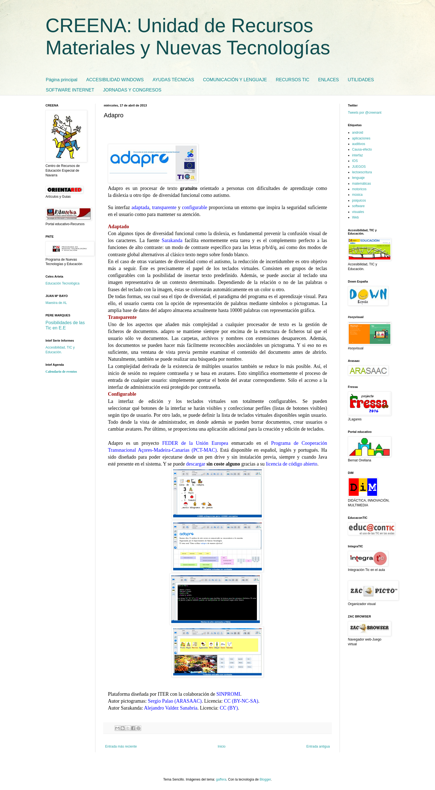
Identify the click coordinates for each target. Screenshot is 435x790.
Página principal (61, 79)
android (357, 132)
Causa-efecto (362, 149)
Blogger (265, 779)
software (358, 206)
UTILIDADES (361, 79)
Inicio (222, 746)
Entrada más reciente (121, 746)
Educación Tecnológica (62, 283)
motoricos (359, 189)
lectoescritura (362, 172)
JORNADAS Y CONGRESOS (132, 90)
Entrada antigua (318, 746)
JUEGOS (359, 167)
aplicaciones (361, 138)
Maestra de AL (56, 303)
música (357, 195)
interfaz (357, 155)
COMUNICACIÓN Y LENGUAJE (235, 79)
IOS (355, 161)
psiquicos (359, 200)
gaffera (221, 779)
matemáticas (361, 184)
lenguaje (358, 178)
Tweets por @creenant (364, 113)
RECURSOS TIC (292, 79)
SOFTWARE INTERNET (70, 90)
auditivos (358, 144)
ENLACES (328, 79)
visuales (358, 212)
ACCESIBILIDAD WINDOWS (115, 79)
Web (355, 217)
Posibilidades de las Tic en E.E (65, 325)
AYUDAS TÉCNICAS (173, 79)
